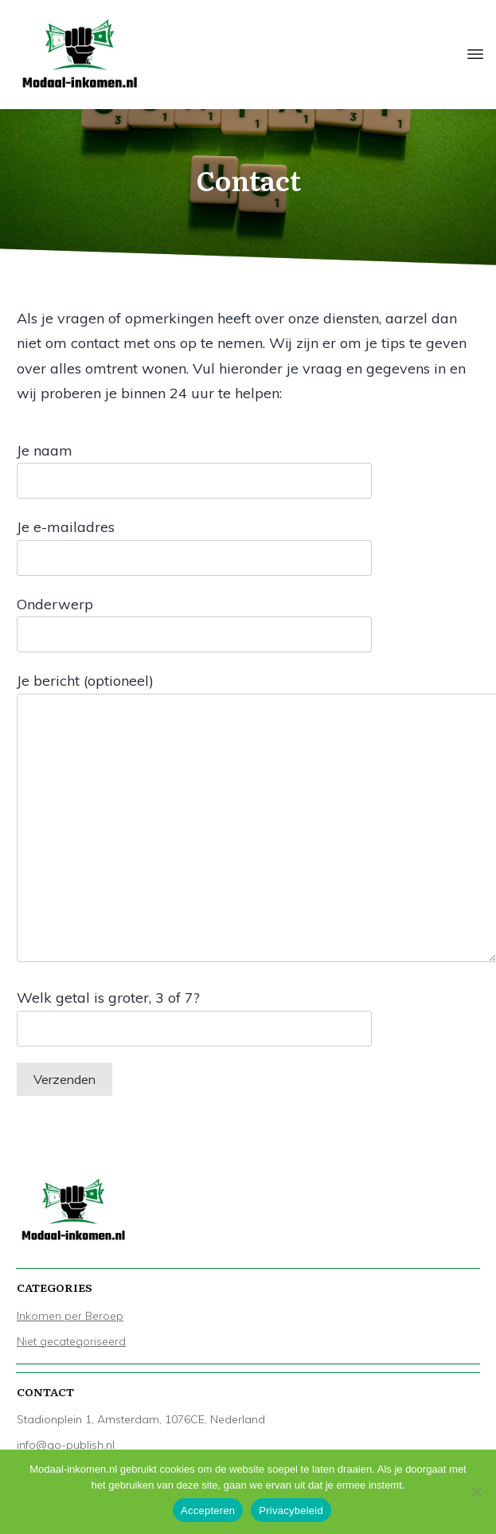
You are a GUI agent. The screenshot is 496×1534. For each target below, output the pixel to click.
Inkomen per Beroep (70, 1316)
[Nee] (476, 1492)
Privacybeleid (291, 1510)
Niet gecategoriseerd (71, 1341)
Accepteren (208, 1510)
